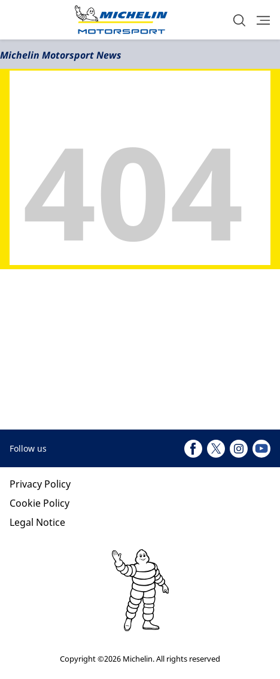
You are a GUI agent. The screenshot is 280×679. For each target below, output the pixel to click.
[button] (239, 20)
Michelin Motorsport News (60, 55)
